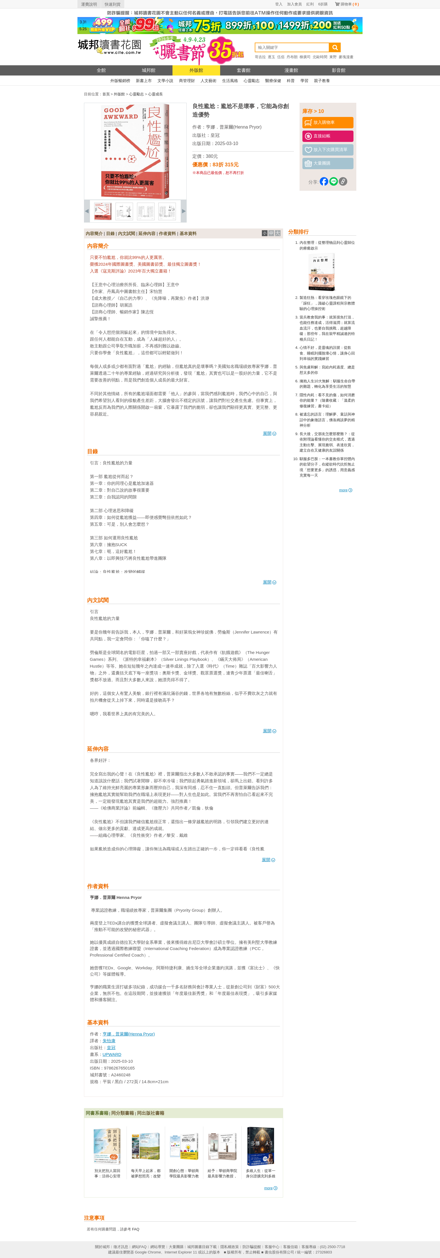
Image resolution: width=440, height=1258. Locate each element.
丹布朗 (292, 57)
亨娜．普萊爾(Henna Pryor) (234, 127)
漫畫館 (291, 70)
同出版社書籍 (150, 1113)
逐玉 (271, 57)
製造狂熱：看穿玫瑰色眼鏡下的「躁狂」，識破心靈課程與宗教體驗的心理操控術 (327, 303)
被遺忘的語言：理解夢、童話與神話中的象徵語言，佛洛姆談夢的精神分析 (327, 419)
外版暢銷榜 (120, 80)
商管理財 (187, 80)
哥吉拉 (260, 57)
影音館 (339, 70)
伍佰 (281, 57)
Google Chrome (148, 1252)
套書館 (243, 70)
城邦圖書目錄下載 (202, 1247)
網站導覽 (157, 1247)
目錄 (110, 233)
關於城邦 (102, 1247)
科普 (291, 80)
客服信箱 (290, 1247)
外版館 (196, 70)
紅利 (310, 4)
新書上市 (144, 80)
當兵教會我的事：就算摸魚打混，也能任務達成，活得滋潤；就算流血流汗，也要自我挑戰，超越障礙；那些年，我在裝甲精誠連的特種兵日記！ (327, 328)
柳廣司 (305, 57)
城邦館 (148, 70)
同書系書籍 (97, 1113)
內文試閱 (126, 233)
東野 (333, 57)
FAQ (135, 1229)
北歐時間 (320, 57)
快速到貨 (113, 4)
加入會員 (294, 4)
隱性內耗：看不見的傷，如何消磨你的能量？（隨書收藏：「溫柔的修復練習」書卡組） (327, 400)
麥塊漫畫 (346, 57)
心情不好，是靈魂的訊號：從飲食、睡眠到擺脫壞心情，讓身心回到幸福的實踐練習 (327, 353)
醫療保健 (273, 80)
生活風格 (230, 80)
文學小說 (165, 80)
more (346, 490)
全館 (101, 70)
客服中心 (272, 1247)
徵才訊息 (120, 1247)
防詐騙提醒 (252, 1247)
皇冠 (215, 135)
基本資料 (188, 233)
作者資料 (167, 233)
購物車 (350, 4)
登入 (279, 4)
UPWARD (112, 1054)
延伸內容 (146, 233)
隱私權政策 (229, 1247)
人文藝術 (208, 80)
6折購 (323, 4)
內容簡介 (94, 233)
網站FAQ (139, 1247)
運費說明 (89, 4)
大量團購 (176, 1247)
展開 (269, 433)
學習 (304, 80)
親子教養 (322, 80)
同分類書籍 (122, 1113)
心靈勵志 (252, 80)
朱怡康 (109, 1040)
